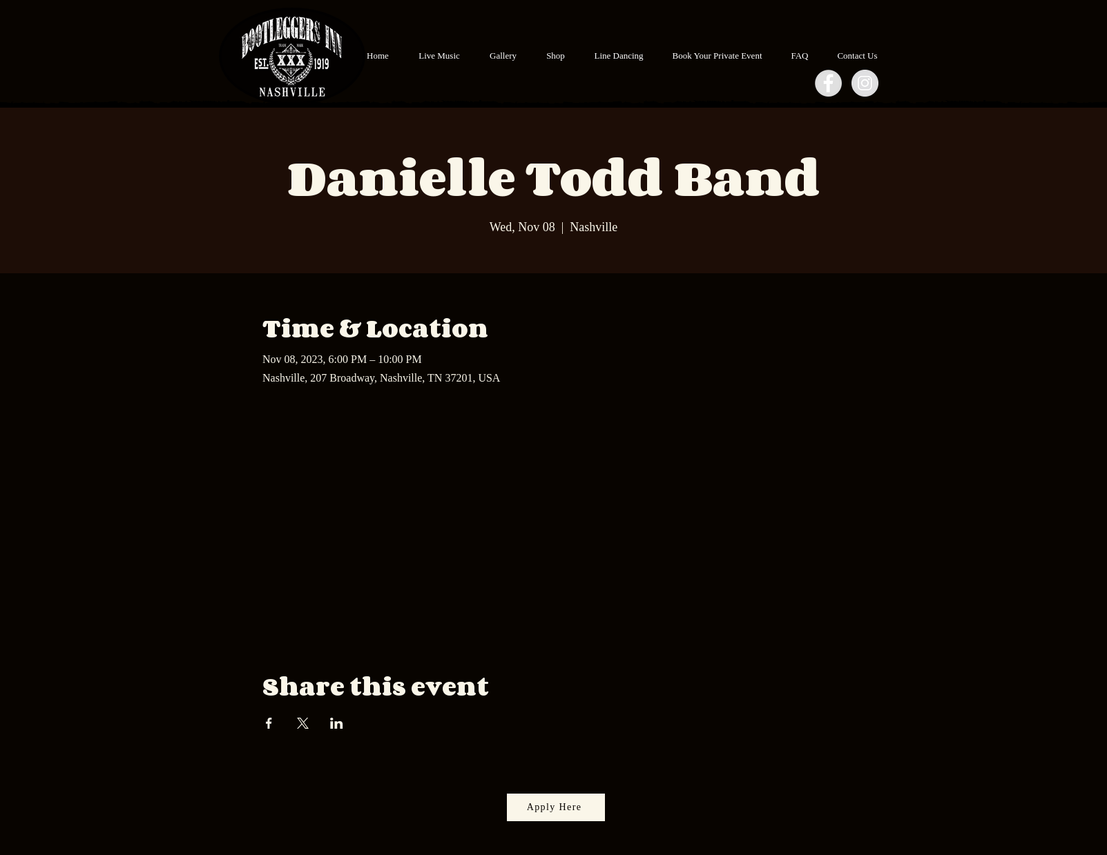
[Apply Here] (556, 807)
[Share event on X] (302, 723)
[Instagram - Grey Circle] (864, 83)
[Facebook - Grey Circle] (828, 83)
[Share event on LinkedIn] (336, 723)
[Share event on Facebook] (269, 723)
